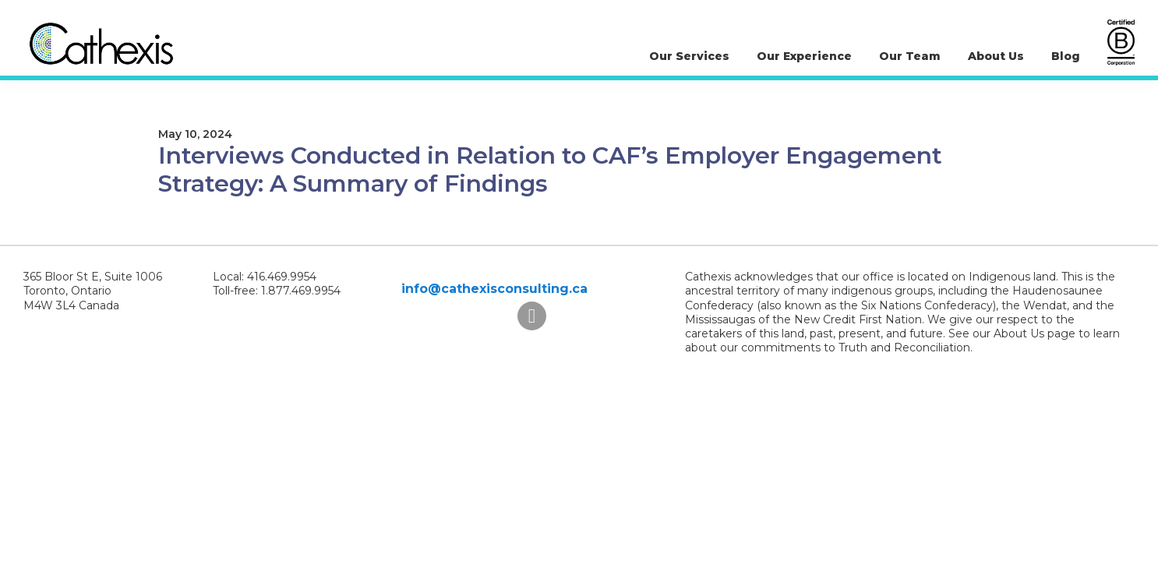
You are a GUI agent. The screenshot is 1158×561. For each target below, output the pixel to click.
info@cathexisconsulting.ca (494, 288)
